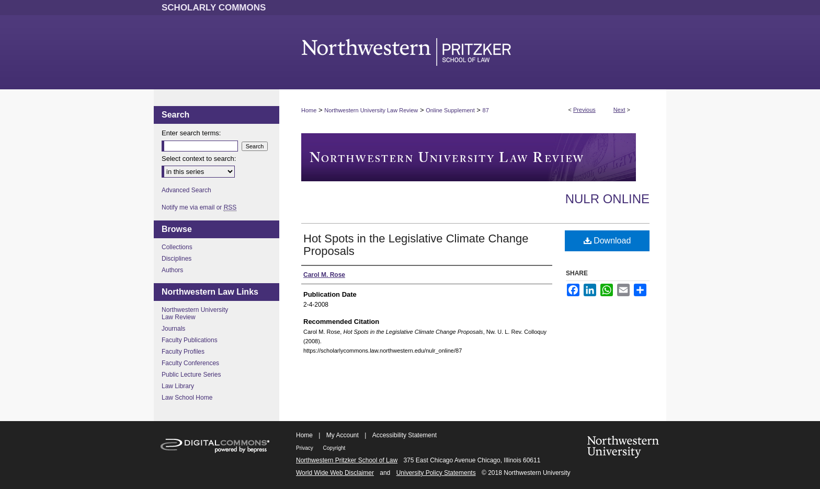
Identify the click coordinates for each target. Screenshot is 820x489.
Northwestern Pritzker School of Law (346, 460)
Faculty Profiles (183, 351)
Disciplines (176, 258)
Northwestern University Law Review (371, 110)
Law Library (178, 386)
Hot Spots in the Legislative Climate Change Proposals (415, 245)
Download (607, 240)
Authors (172, 270)
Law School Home (187, 397)
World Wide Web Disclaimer (335, 472)
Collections (177, 247)
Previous (584, 110)
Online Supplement (450, 110)
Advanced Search (186, 190)
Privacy (305, 448)
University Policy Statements (436, 472)
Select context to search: (199, 158)
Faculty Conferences (190, 363)
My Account (342, 435)
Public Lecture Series (191, 374)
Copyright (334, 448)
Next (619, 110)
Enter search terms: (191, 133)
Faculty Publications (190, 340)
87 (486, 110)
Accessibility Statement (404, 435)
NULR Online (607, 199)
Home (308, 110)
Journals (173, 328)
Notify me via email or (199, 207)
